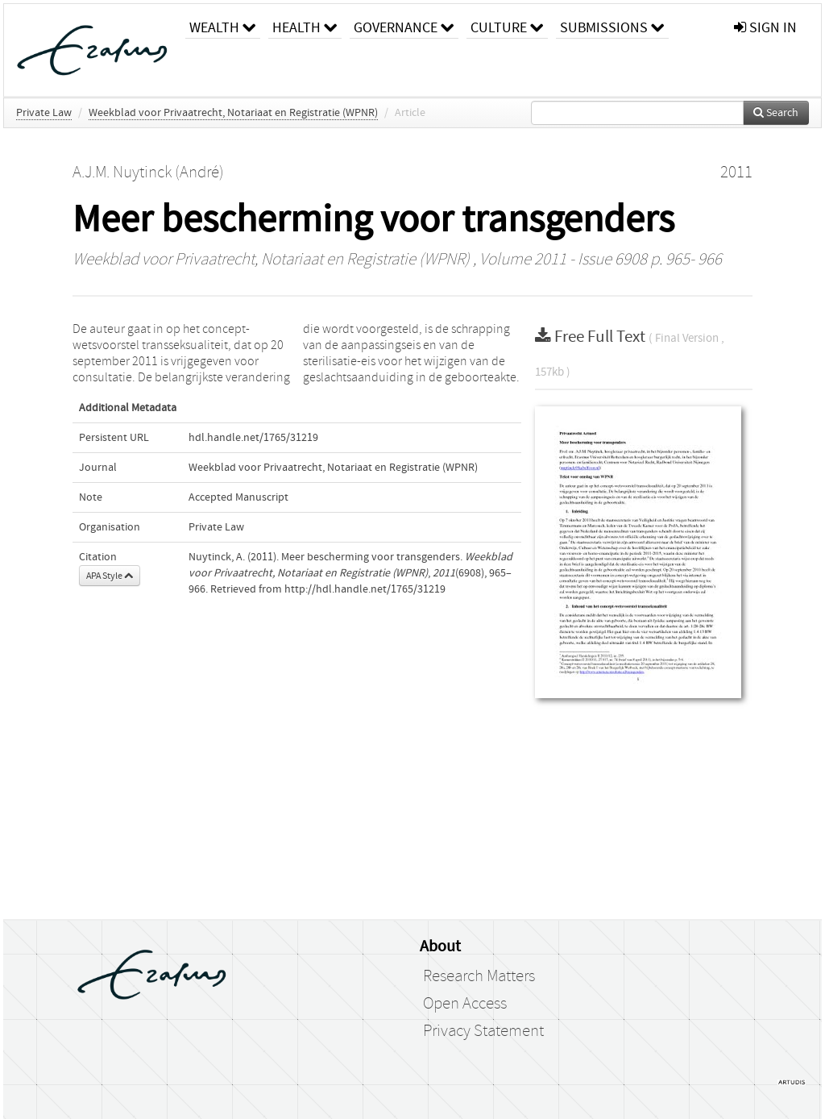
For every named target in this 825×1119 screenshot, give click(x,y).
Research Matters (479, 976)
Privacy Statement (483, 1031)
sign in (765, 27)
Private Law (44, 112)
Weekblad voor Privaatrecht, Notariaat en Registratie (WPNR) (233, 112)
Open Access (465, 1003)
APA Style (109, 575)
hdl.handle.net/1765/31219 (253, 437)
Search (775, 112)
